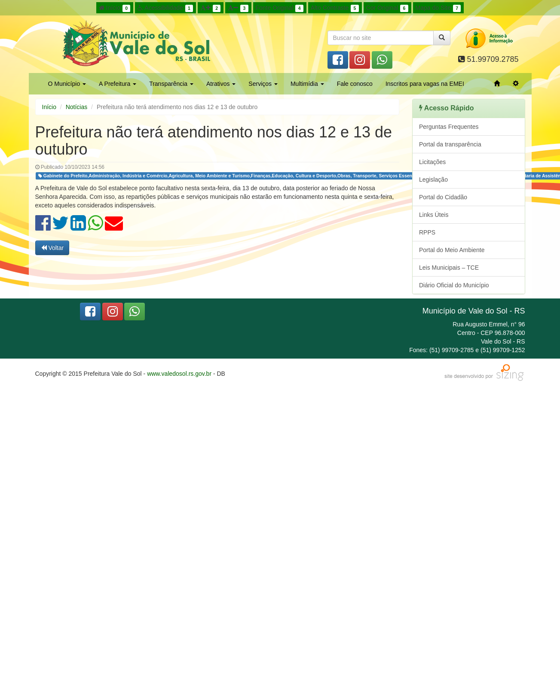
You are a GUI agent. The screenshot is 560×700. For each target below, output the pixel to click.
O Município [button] (67, 83)
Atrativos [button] (221, 83)
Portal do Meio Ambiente (452, 250)
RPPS (427, 232)
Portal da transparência (450, 144)
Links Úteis (433, 214)
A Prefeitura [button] (117, 83)
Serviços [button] (263, 83)
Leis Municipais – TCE (449, 267)
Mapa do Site (438, 8)
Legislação (433, 179)
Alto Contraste (335, 8)
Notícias (77, 106)
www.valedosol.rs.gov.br (179, 373)
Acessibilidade (165, 8)
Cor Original (387, 8)
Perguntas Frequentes (449, 126)
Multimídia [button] (307, 83)
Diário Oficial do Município (454, 285)
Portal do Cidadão (443, 197)
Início (115, 8)
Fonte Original (279, 8)
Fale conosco (355, 83)
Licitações (432, 161)
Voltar (52, 247)
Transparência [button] (171, 83)
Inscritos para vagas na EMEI (425, 83)
